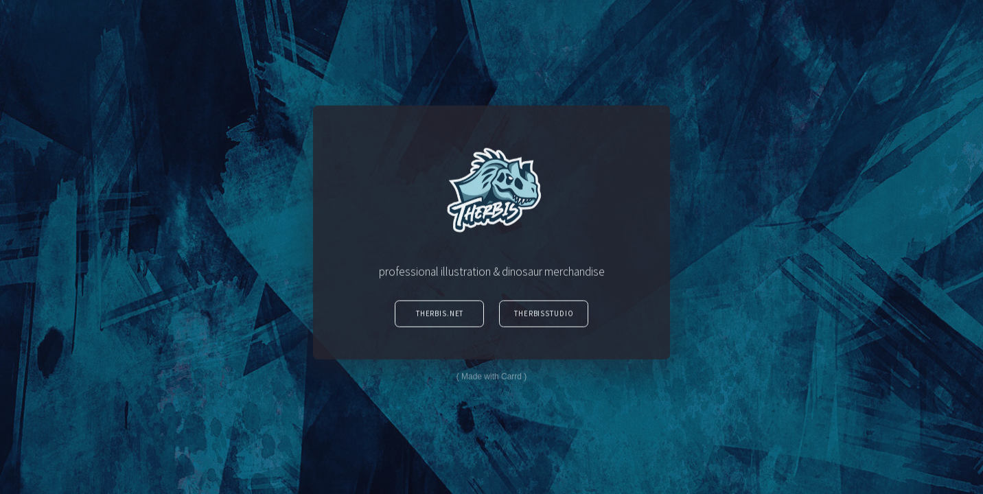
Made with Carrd (491, 379)
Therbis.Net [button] (440, 315)
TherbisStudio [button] (543, 315)
